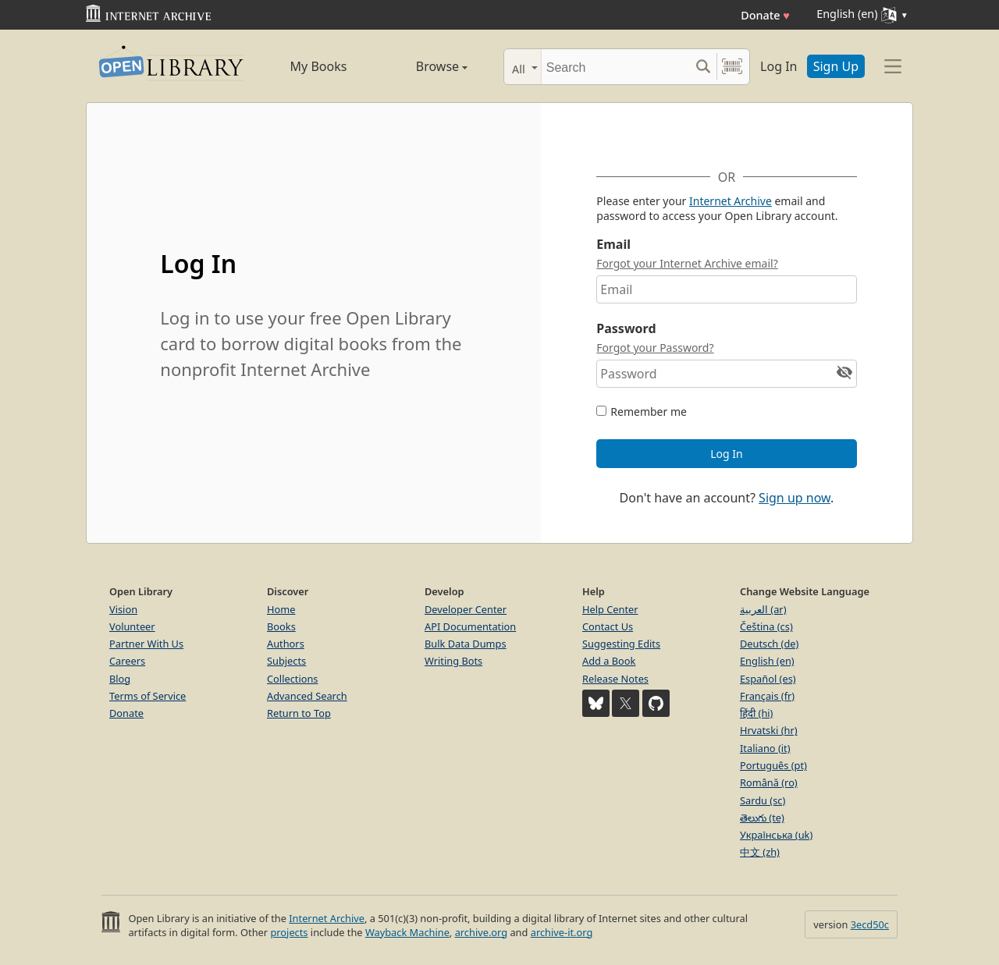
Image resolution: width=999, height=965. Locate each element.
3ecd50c (870, 924)
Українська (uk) (776, 835)
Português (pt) (773, 765)
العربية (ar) (763, 609)
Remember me (648, 411)
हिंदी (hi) (756, 713)
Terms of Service (147, 696)
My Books (318, 66)
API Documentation (470, 626)
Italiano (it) (765, 748)
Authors (285, 644)
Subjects (286, 661)
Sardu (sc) (762, 800)
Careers (127, 661)
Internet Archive (730, 200)
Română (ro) (769, 782)
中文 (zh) (760, 852)
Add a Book (608, 661)
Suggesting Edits (621, 644)
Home (281, 609)
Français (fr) (767, 696)
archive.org (481, 932)
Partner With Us (146, 644)
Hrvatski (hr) (769, 730)
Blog (119, 679)
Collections (292, 679)
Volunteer (132, 626)
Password (626, 328)
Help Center (610, 609)
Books (281, 626)
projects (289, 932)
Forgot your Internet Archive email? (686, 263)
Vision (123, 609)
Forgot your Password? (654, 347)
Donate (765, 15)
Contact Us (607, 626)
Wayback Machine (407, 932)
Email (613, 244)
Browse (424, 66)
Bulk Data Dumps (466, 644)
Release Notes (615, 679)
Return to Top (299, 713)
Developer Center (466, 609)
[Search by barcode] (732, 66)
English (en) (767, 661)
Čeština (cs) (766, 626)
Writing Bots (453, 661)
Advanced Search (307, 696)
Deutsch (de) (769, 644)
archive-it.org (562, 932)
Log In (778, 66)
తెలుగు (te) (762, 818)
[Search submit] (702, 66)
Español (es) (768, 679)
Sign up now (794, 497)
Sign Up (836, 66)
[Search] (615, 66)
